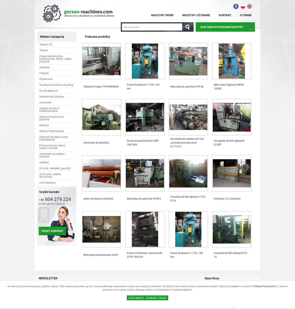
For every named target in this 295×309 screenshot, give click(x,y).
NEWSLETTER (48, 278)
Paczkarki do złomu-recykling (56, 85)
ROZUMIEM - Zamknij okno (147, 298)
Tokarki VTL (46, 44)
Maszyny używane (196, 15)
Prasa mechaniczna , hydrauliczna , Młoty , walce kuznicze (55, 58)
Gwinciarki (45, 102)
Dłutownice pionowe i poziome (51, 118)
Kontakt (225, 15)
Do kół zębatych (48, 90)
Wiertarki (44, 67)
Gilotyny (44, 125)
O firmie (246, 15)
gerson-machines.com (78, 13)
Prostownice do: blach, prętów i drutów (52, 147)
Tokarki (43, 50)
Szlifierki (44, 162)
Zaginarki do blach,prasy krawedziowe (53, 138)
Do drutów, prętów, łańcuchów (50, 175)
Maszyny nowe (162, 15)
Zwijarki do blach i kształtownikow (49, 109)
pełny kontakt (52, 231)
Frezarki (44, 73)
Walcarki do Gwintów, (52, 96)
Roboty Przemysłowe (51, 131)
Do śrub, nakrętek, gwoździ (55, 168)
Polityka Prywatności (264, 286)
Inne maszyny (47, 182)
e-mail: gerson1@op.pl (52, 203)
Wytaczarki (45, 79)
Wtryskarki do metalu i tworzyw (52, 155)
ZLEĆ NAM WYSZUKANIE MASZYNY (221, 27)
